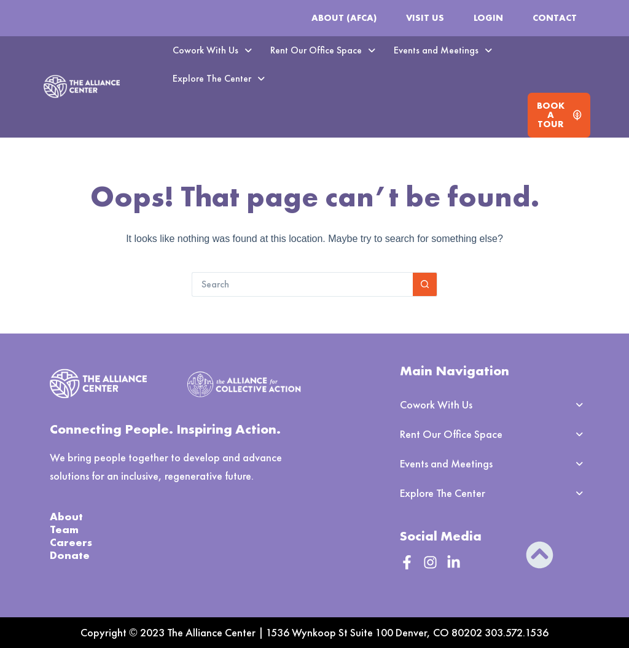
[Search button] (425, 284)
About (66, 516)
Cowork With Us (212, 50)
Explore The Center (219, 78)
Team (64, 529)
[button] (212, 50)
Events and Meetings (443, 50)
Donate (70, 555)
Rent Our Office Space (322, 50)
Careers (71, 542)
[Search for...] (302, 284)
